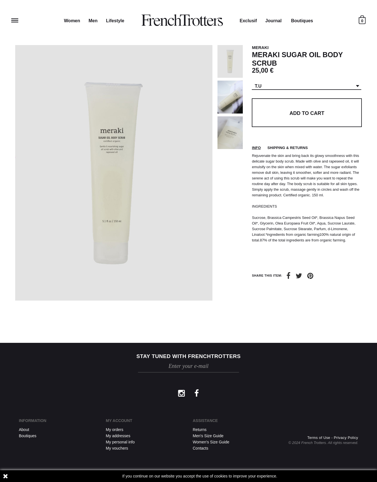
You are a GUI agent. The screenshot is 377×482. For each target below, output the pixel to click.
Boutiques (302, 20)
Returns (200, 429)
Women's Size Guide (211, 442)
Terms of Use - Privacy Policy (332, 438)
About (24, 429)
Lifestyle (115, 20)
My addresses (118, 436)
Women (72, 20)
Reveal (14, 20)
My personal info (120, 442)
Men (93, 20)
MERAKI (260, 47)
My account (119, 420)
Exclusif (248, 20)
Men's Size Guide (208, 436)
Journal (273, 20)
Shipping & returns (288, 148)
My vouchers (117, 448)
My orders (114, 429)
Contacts (200, 448)
